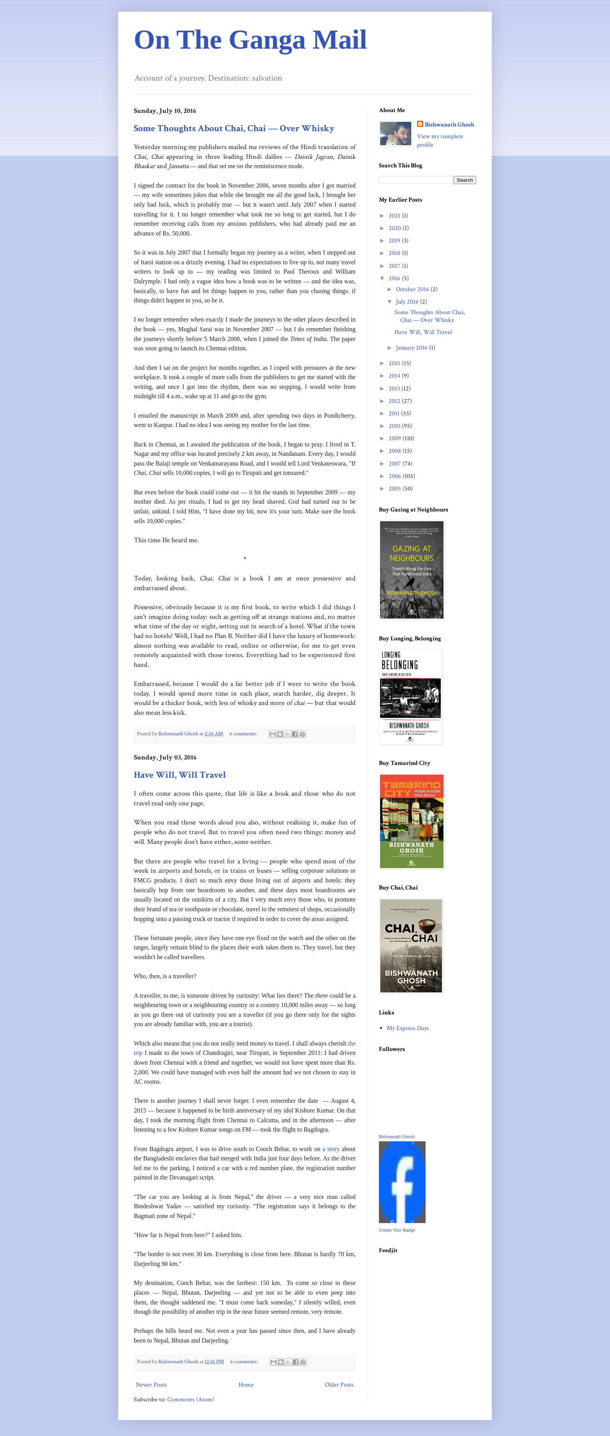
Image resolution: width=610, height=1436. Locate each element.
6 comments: (244, 733)
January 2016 (412, 348)
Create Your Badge (397, 1230)
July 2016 (408, 302)
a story (331, 1149)
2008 (396, 451)
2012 (395, 401)
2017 (395, 266)
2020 (396, 228)
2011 (395, 414)
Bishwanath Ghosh (449, 125)
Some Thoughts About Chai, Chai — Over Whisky (234, 128)
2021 (395, 216)
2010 (395, 426)
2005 (396, 489)
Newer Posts (151, 1385)
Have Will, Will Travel (180, 775)
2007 (396, 464)
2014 (395, 376)
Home (246, 1385)
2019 (395, 241)
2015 (395, 363)
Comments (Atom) (190, 1400)
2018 (395, 253)
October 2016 (413, 289)
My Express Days (408, 1028)
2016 (395, 278)
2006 (396, 476)
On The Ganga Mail (250, 39)
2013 (395, 389)
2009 (396, 438)
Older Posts (339, 1385)
